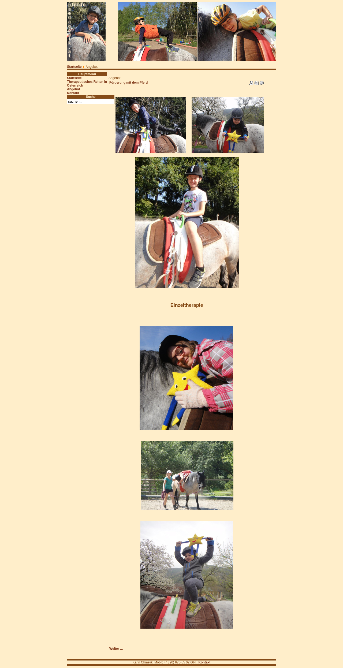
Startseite (74, 67)
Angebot (73, 89)
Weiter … (116, 649)
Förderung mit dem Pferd (128, 82)
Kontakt (73, 93)
